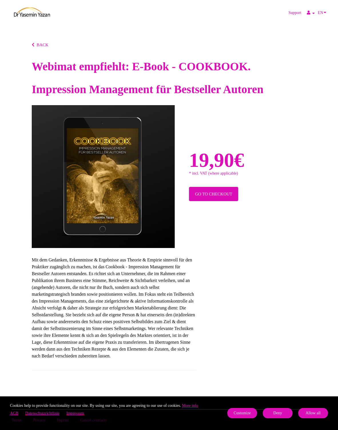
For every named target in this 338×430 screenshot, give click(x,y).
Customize (242, 413)
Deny (277, 413)
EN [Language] (322, 12)
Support (295, 13)
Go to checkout (213, 194)
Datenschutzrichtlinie (42, 413)
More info (190, 405)
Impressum (75, 413)
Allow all (313, 413)
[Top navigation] (311, 13)
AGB (14, 413)
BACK (40, 45)
